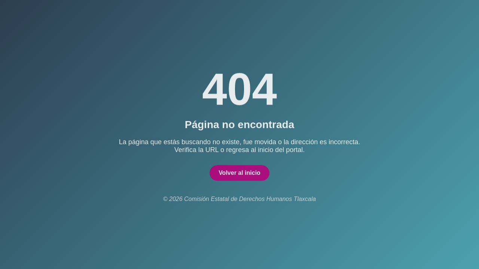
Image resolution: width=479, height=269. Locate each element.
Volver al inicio (239, 174)
